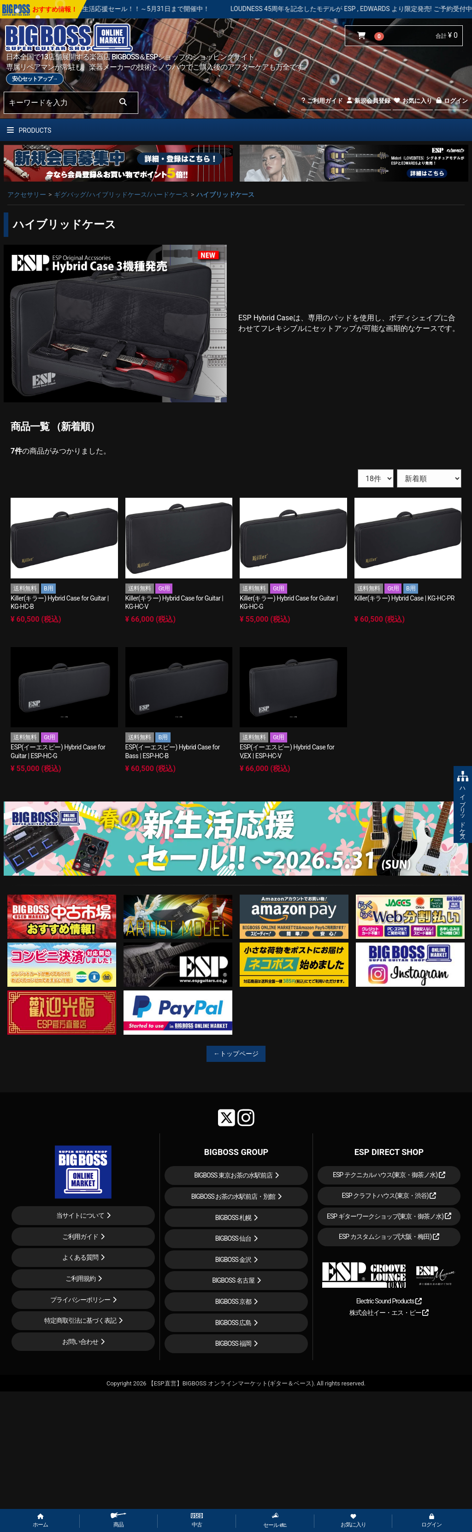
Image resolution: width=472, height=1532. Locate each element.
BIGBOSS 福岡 (233, 1343)
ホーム (40, 1521)
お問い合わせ (80, 1341)
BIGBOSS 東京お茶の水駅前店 (233, 1175)
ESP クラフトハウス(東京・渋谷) (389, 1195)
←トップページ (236, 1053)
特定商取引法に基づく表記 (80, 1320)
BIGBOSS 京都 (233, 1301)
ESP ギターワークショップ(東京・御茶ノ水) (389, 1216)
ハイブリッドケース (225, 194)
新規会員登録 (368, 100)
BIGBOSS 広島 (233, 1322)
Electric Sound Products (389, 1301)
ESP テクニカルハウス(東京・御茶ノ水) (389, 1174)
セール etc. (275, 1520)
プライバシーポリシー (80, 1299)
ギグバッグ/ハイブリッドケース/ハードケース (121, 194)
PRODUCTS (29, 130)
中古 (197, 1520)
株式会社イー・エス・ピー (389, 1312)
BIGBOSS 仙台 (233, 1238)
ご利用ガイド (321, 100)
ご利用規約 (80, 1278)
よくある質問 (80, 1257)
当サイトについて (80, 1215)
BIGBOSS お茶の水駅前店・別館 (233, 1196)
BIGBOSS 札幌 (233, 1217)
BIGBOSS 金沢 (233, 1259)
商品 (118, 1520)
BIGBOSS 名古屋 (233, 1280)
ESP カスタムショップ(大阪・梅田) (389, 1236)
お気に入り (412, 100)
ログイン (451, 100)
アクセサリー (26, 194)
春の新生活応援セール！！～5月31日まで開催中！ (169, 8)
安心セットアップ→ (35, 79)
